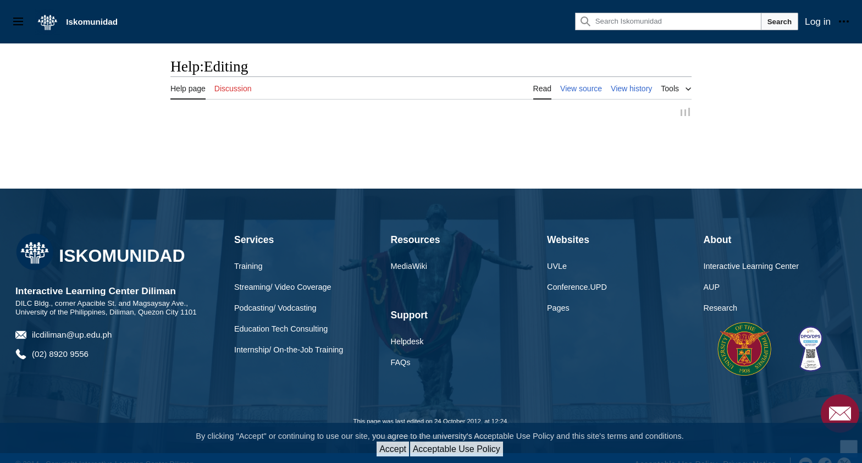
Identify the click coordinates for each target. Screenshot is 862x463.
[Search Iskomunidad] (668, 21)
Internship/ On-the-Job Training (288, 350)
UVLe (557, 267)
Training (248, 267)
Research (721, 309)
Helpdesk (407, 343)
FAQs (401, 364)
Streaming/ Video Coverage (282, 288)
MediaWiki (409, 267)
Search (779, 22)
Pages (558, 309)
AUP (712, 288)
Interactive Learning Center (751, 267)
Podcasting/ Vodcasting (275, 309)
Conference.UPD (577, 288)
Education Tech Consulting (281, 330)
